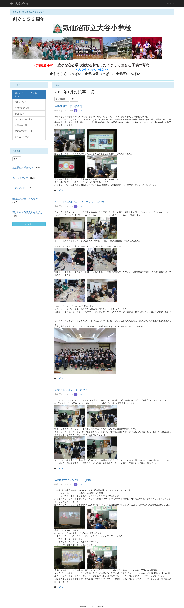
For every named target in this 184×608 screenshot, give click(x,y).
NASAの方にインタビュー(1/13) (73, 480)
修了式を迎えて (20, 178)
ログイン (170, 3)
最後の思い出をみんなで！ (26, 198)
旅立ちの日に (19, 188)
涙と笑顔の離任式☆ (22, 167)
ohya (78, 110)
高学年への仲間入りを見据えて (28, 212)
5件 (74, 99)
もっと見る (29, 224)
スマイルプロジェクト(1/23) (70, 390)
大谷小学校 (21, 3)
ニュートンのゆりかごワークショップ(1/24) (79, 202)
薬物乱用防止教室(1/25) (68, 106)
